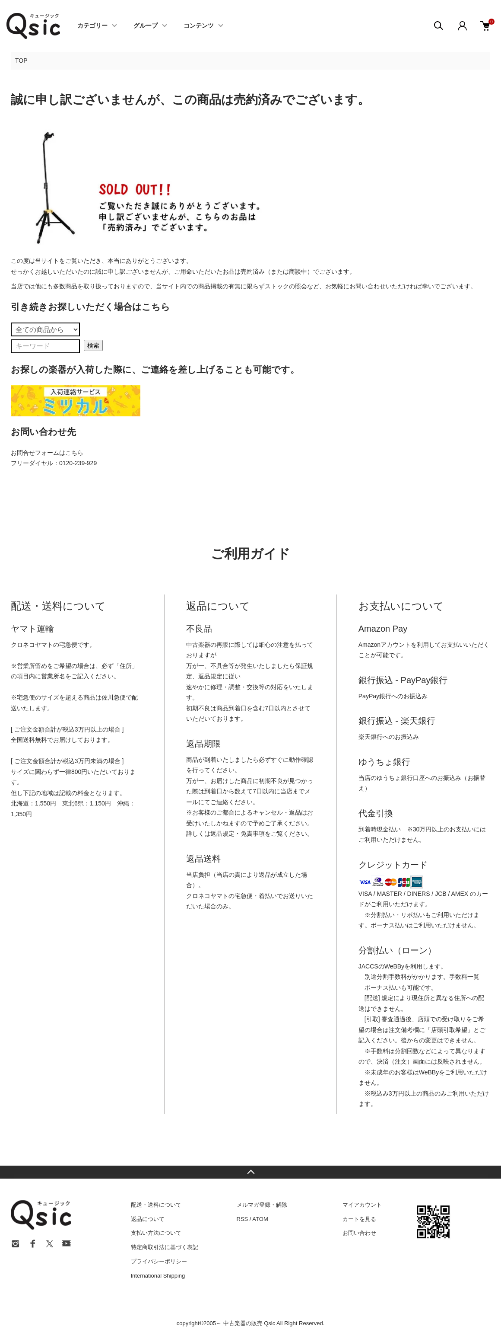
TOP (21, 60)
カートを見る (359, 1219)
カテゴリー (92, 25)
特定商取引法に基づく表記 (164, 1247)
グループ (145, 25)
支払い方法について (156, 1233)
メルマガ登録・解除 (262, 1205)
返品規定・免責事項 (237, 833)
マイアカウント (362, 1205)
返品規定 (210, 676)
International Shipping (158, 1275)
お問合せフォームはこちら (47, 452)
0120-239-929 (78, 463)
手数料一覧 (464, 976)
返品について (148, 1219)
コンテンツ (199, 25)
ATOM (260, 1219)
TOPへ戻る (250, 1172)
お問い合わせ (359, 1233)
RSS (242, 1219)
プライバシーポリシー (159, 1261)
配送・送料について (156, 1205)
